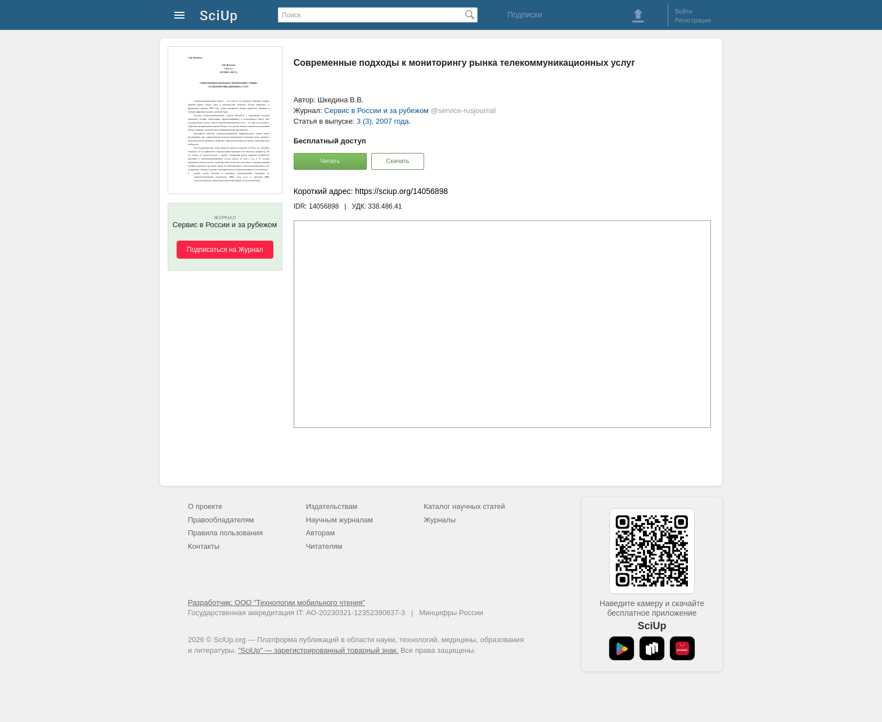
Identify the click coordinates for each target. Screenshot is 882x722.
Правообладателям (221, 520)
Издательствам (332, 506)
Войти (683, 11)
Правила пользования (225, 533)
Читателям (324, 546)
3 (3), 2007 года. (384, 121)
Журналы (440, 520)
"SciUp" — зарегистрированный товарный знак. (318, 650)
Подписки (524, 14)
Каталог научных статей (464, 506)
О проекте (205, 506)
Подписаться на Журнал (225, 250)
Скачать (397, 160)
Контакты (203, 546)
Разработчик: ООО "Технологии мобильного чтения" (276, 602)
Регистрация (693, 20)
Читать (330, 160)
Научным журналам (339, 520)
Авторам (320, 533)
